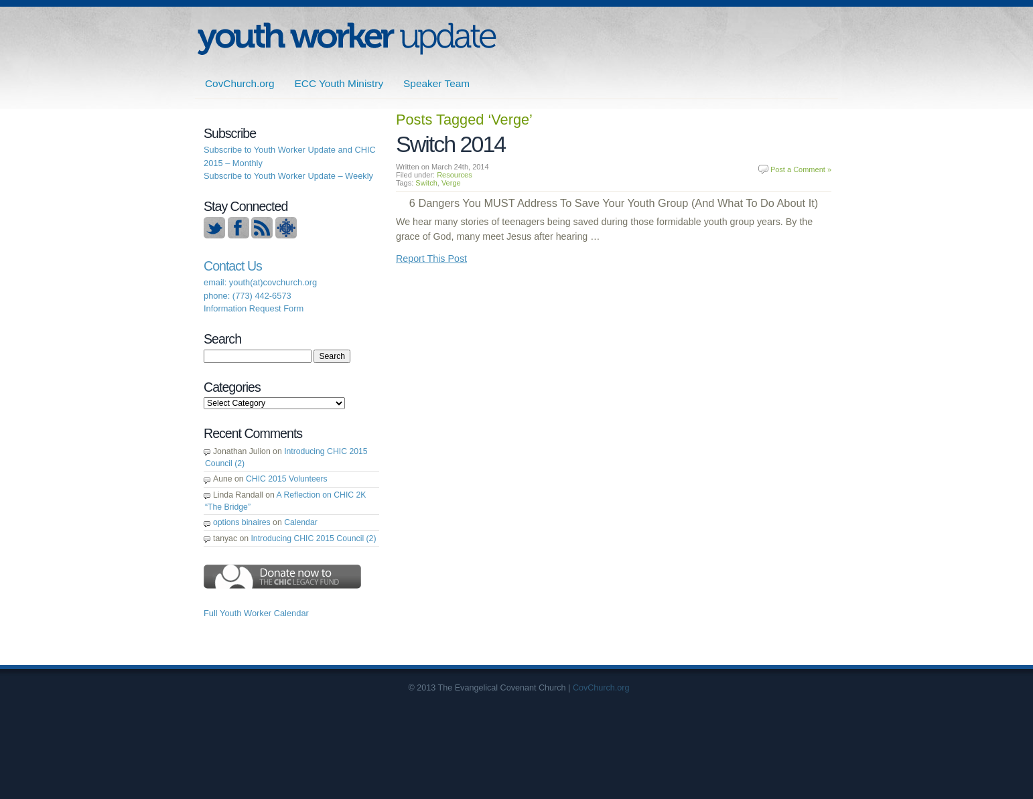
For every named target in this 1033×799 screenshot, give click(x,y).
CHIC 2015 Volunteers (287, 479)
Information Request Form (253, 308)
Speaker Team (436, 83)
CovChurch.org (240, 83)
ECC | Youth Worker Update (346, 38)
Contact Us (233, 266)
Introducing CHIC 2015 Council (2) (313, 538)
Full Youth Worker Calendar (256, 613)
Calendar (301, 522)
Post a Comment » (800, 169)
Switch (426, 183)
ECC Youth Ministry (339, 83)
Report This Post (431, 258)
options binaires (242, 522)
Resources (454, 175)
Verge (451, 183)
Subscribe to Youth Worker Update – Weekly (288, 176)
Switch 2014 (450, 144)
